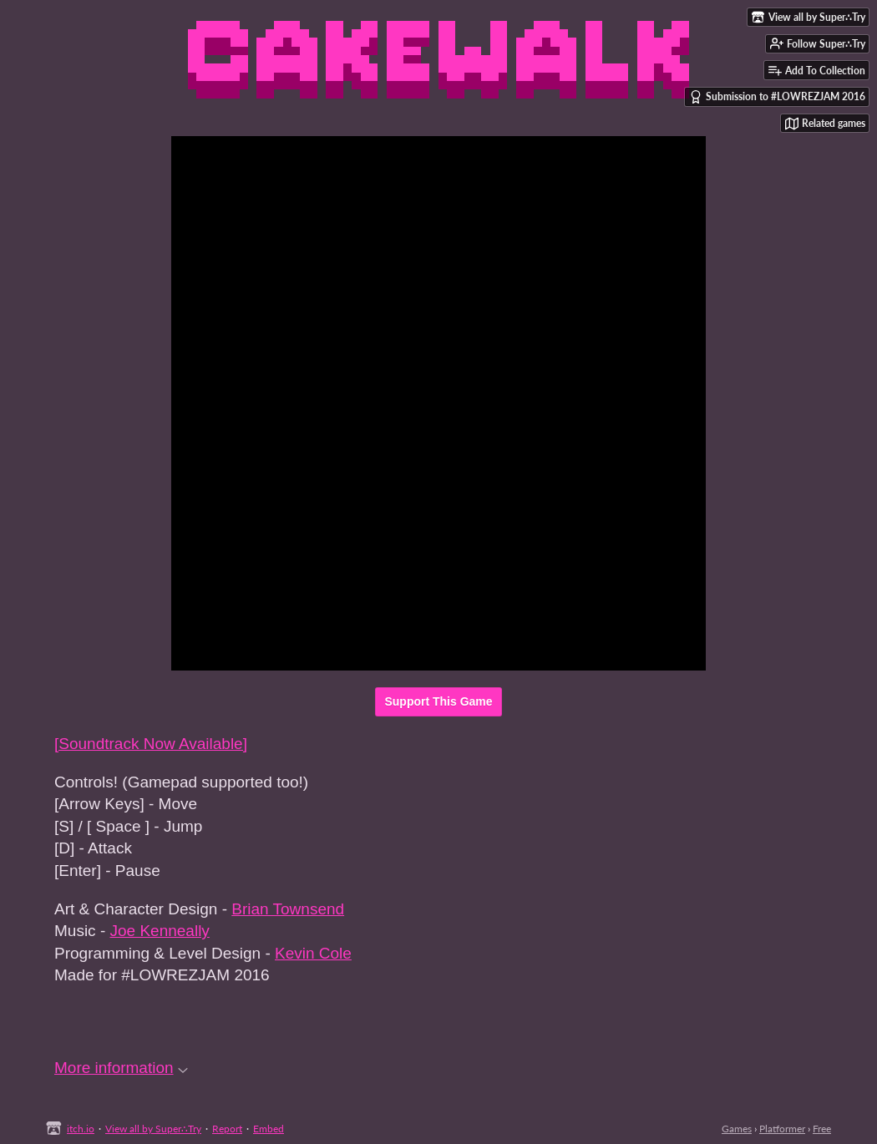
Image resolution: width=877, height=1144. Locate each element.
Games (737, 1128)
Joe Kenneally (160, 930)
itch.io (80, 1128)
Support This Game (438, 701)
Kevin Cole (313, 953)
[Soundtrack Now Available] (150, 743)
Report (227, 1128)
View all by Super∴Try (153, 1128)
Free (822, 1128)
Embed (268, 1128)
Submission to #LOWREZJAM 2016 (777, 97)
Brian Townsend (287, 909)
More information (121, 1067)
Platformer (782, 1128)
